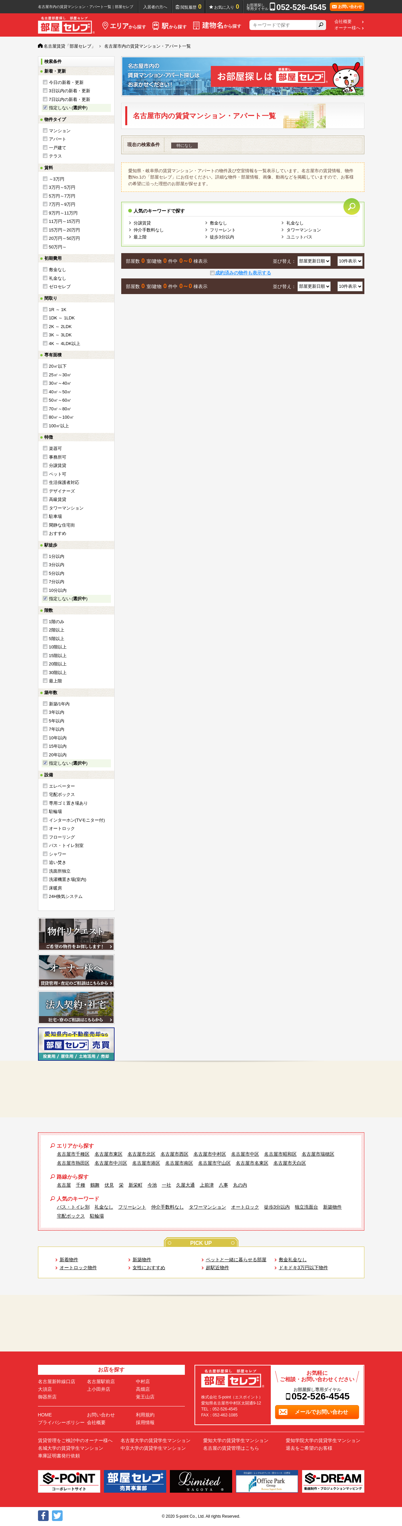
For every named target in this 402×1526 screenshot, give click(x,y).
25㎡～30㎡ (60, 374)
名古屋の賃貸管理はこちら (231, 1448)
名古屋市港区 (146, 1163)
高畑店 (143, 1389)
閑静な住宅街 (62, 525)
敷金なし (57, 269)
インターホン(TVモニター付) (77, 820)
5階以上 (56, 638)
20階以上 (58, 663)
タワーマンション (66, 508)
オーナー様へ (347, 28)
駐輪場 (55, 811)
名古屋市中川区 (111, 1163)
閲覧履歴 (191, 6)
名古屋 (64, 1185)
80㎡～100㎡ (61, 417)
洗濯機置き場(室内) (68, 879)
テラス (55, 156)
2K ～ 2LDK (60, 326)
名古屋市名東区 (252, 1163)
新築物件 (332, 1207)
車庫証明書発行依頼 (59, 1455)
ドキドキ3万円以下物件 (303, 1267)
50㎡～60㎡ (60, 400)
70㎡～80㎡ (60, 408)
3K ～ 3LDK (60, 334)
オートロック (62, 828)
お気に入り (226, 6)
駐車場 (55, 516)
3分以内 (56, 564)
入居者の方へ (155, 7)
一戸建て (57, 147)
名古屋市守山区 (214, 1163)
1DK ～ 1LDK (62, 317)
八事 (223, 1185)
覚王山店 (145, 1396)
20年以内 (58, 754)
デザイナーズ (62, 491)
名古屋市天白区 (289, 1163)
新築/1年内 (59, 703)
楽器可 (55, 448)
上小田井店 (98, 1389)
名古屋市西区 (175, 1154)
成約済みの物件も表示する (243, 272)
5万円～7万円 (62, 195)
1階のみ (56, 621)
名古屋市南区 (179, 1163)
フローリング (62, 837)
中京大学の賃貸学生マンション (153, 1448)
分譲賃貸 (57, 465)
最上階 (55, 680)
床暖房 (55, 888)
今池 (152, 1185)
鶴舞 (95, 1185)
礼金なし (57, 278)
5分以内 (56, 573)
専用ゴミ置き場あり (68, 803)
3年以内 (56, 712)
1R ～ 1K (58, 309)
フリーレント (223, 229)
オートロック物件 (78, 1267)
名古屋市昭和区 (280, 1154)
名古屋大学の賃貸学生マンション (156, 1440)
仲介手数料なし (149, 229)
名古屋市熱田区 (73, 1163)
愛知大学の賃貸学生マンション (235, 1440)
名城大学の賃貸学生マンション (70, 1448)
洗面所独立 (60, 871)
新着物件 (69, 1259)
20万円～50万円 (64, 238)
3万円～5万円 (62, 187)
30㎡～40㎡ (60, 383)
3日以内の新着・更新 (69, 90)
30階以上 (58, 672)
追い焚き (57, 862)
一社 (166, 1185)
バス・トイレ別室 (66, 845)
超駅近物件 (217, 1267)
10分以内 (58, 590)
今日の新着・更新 (66, 82)
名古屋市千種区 (73, 1154)
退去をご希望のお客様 (309, 1448)
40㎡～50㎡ (60, 391)
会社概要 (343, 21)
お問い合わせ (101, 1414)
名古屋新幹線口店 (56, 1381)
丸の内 (240, 1185)
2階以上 (56, 629)
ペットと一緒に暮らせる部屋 (236, 1259)
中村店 (143, 1381)
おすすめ (57, 533)
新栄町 (136, 1185)
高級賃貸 (57, 499)
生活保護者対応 (64, 482)
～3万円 (56, 179)
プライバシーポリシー (61, 1422)
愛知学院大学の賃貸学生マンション (323, 1440)
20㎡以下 (58, 366)
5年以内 (56, 720)
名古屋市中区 (245, 1154)
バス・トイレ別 (73, 1207)
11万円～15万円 (64, 221)
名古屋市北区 (142, 1154)
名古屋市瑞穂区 (318, 1154)
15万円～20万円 (64, 229)
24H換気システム (66, 896)
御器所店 (47, 1396)
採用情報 (145, 1422)
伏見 (109, 1185)
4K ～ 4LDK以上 (65, 343)
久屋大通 (185, 1185)
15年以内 (58, 746)
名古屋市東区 (109, 1154)
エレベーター (62, 786)
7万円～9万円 (62, 204)
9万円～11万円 (63, 212)
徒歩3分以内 (222, 236)
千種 (80, 1185)
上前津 (207, 1185)
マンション (60, 130)
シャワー (57, 854)
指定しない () (68, 107)
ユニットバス (299, 236)
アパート (57, 139)
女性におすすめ (149, 1267)
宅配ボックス (62, 794)
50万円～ (58, 246)
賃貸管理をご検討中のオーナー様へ (75, 1440)
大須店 (45, 1389)
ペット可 (57, 474)
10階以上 (58, 646)
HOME (45, 1414)
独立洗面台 (306, 1207)
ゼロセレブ (60, 286)
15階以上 (58, 655)
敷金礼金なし (293, 1259)
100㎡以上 (59, 425)
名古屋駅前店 (101, 1381)
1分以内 (56, 556)
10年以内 (58, 737)
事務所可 (57, 457)
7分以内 (56, 581)
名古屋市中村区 (210, 1154)
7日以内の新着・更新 (69, 99)
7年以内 (56, 729)
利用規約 (145, 1414)
